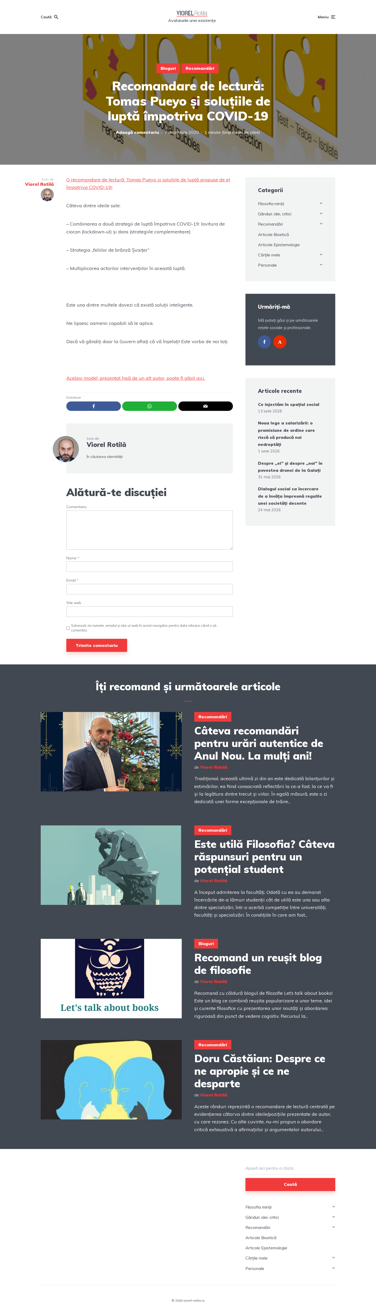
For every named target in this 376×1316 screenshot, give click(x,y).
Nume (72, 558)
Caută (290, 1184)
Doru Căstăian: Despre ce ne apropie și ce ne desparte (259, 1071)
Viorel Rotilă (106, 445)
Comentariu (76, 507)
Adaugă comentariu (137, 132)
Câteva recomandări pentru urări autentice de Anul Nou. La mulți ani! (258, 743)
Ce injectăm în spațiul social (288, 404)
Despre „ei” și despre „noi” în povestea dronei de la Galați (290, 467)
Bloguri (168, 68)
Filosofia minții (271, 203)
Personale (267, 265)
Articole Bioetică (273, 234)
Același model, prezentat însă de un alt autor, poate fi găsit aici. (135, 378)
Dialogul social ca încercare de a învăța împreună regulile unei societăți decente (290, 495)
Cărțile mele (269, 254)
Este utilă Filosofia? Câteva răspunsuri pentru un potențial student (264, 856)
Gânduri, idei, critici (274, 213)
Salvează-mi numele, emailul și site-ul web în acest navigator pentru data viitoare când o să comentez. (143, 627)
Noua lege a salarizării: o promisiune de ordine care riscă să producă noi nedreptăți (286, 433)
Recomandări (200, 68)
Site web (73, 603)
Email (72, 580)
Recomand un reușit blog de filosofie (258, 963)
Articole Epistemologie (279, 244)
